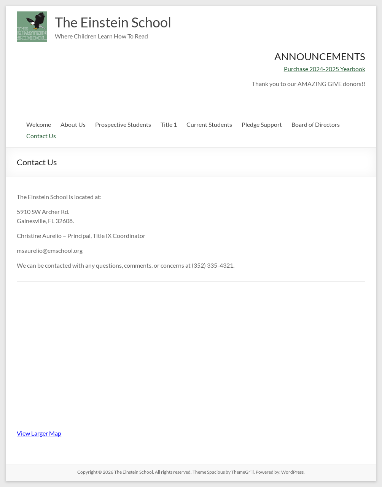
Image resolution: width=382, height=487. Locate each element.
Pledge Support (262, 124)
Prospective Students (123, 124)
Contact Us (41, 135)
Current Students (209, 124)
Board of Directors (315, 124)
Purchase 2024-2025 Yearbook (324, 68)
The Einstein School (113, 22)
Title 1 (169, 124)
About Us (73, 124)
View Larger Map (39, 433)
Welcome (38, 124)
